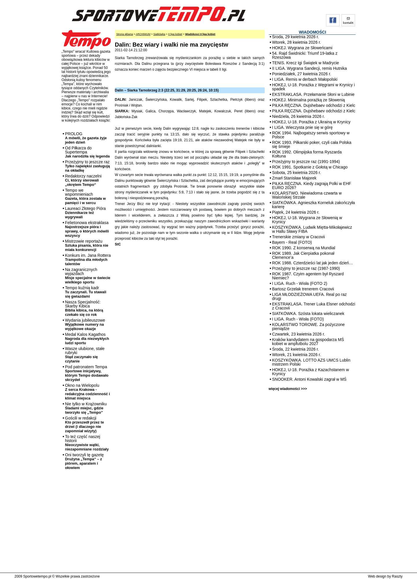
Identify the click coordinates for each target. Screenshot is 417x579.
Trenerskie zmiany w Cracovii (298, 236)
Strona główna (124, 34)
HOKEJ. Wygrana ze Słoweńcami (302, 47)
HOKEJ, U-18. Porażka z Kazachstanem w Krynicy (310, 371)
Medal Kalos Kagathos (87, 338)
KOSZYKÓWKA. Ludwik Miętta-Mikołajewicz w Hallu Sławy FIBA (312, 229)
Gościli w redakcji (84, 424)
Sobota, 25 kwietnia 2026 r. (296, 172)
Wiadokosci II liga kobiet (200, 34)
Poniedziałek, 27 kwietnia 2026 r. (301, 74)
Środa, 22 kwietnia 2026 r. (295, 349)
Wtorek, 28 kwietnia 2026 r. (296, 42)
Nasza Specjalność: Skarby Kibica (84, 308)
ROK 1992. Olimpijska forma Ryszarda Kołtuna (307, 154)
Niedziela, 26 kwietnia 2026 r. (298, 116)
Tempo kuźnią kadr (85, 291)
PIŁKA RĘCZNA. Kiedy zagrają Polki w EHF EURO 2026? (311, 185)
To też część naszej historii (87, 442)
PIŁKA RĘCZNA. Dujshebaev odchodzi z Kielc (313, 105)
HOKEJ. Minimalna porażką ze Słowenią (308, 100)
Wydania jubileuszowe (85, 324)
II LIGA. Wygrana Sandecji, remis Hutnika (309, 68)
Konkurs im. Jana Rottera (88, 259)
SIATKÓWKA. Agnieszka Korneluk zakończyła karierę (313, 204)
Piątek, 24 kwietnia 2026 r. (295, 212)
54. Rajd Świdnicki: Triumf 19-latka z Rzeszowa (305, 55)
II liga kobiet (175, 34)
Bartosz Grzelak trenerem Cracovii (303, 289)
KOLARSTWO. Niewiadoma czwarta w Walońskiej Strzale (307, 195)
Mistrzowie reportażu (86, 245)
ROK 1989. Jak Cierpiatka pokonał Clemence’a (303, 255)
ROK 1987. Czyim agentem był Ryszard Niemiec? (308, 276)
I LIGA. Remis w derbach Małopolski (305, 79)
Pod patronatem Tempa (87, 373)
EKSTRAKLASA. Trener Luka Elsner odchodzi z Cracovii (313, 306)
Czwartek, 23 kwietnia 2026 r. (298, 334)
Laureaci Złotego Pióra (85, 212)
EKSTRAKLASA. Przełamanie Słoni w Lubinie (313, 94)
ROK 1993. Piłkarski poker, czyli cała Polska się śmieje (312, 144)
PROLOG (86, 137)
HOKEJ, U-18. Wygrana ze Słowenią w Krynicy (307, 219)
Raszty (397, 576)
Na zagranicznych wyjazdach (88, 275)
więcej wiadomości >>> (288, 389)
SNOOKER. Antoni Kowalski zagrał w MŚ (309, 379)
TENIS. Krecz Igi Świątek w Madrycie (305, 63)
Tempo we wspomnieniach (85, 196)
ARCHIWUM (143, 34)
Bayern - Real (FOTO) (292, 242)
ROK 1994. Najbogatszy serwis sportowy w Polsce (311, 135)
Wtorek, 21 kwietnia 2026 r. (296, 354)
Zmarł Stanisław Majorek (294, 178)
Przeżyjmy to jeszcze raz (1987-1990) (306, 268)
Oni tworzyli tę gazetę (84, 461)
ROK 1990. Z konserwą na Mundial (303, 247)
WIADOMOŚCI (312, 32)
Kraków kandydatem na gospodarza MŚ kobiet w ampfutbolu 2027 (308, 341)
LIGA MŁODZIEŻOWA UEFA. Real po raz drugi (309, 296)
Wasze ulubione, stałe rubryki (85, 354)
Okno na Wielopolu (87, 391)
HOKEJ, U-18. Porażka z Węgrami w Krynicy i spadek (313, 87)
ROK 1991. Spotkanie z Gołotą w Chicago (310, 167)
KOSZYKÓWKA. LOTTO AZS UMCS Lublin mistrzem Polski (311, 362)
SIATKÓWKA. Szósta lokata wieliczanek (308, 313)
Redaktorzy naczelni (83, 180)
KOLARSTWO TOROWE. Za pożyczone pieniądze (308, 326)
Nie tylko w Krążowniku (86, 408)
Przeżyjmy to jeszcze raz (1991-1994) (306, 161)
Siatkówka (159, 34)
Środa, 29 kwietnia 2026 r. (295, 36)
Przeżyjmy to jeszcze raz (87, 166)
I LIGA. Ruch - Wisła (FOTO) (298, 319)
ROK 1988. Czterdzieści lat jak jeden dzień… (312, 263)
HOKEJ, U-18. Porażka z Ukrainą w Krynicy (311, 122)
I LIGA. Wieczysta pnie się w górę (302, 127)
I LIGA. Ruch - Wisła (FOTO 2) (299, 283)
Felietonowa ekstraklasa (87, 229)
